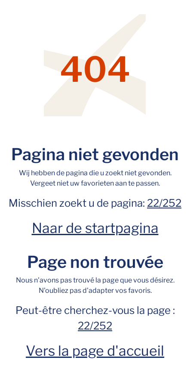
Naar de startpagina (95, 228)
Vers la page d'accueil (95, 350)
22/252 (164, 203)
